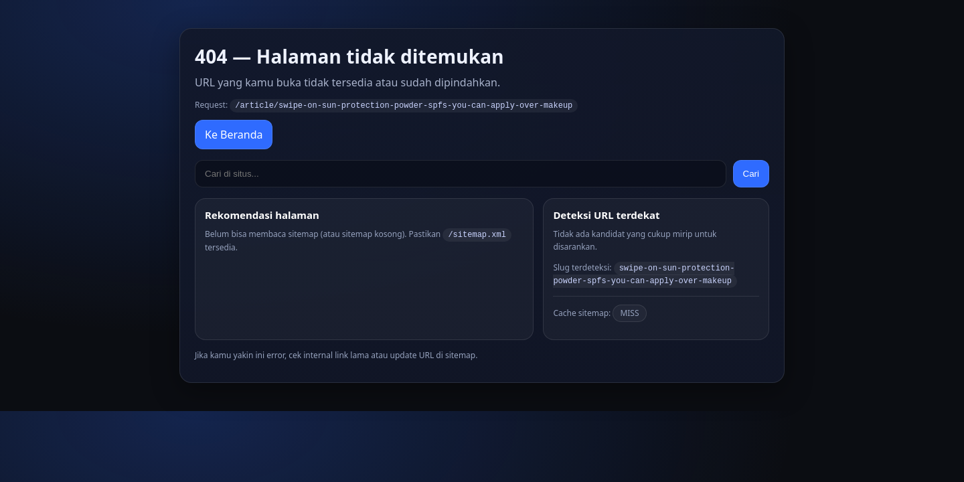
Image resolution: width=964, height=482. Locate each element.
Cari (751, 173)
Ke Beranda (233, 134)
